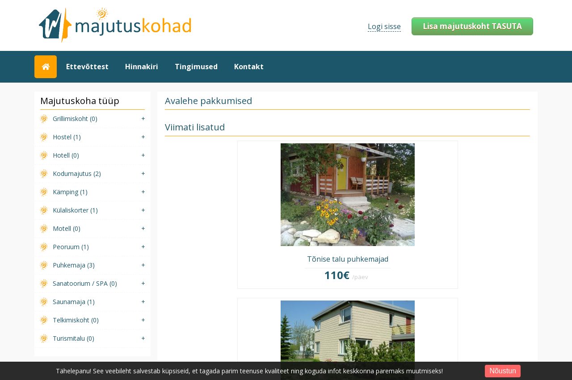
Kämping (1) (70, 192)
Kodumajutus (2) (77, 173)
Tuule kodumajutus (301, 219)
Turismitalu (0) (73, 338)
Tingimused (196, 66)
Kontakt (249, 66)
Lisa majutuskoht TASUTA (472, 26)
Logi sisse (384, 26)
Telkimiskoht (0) (76, 320)
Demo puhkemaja (394, 219)
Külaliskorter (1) (75, 210)
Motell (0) (66, 228)
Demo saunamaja (487, 219)
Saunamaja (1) (74, 301)
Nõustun (502, 371)
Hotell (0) (66, 155)
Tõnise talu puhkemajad (207, 219)
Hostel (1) (67, 137)
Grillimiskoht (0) (75, 118)
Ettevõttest (87, 66)
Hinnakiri (141, 66)
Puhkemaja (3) (74, 265)
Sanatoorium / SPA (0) (85, 283)
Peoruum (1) (71, 246)
